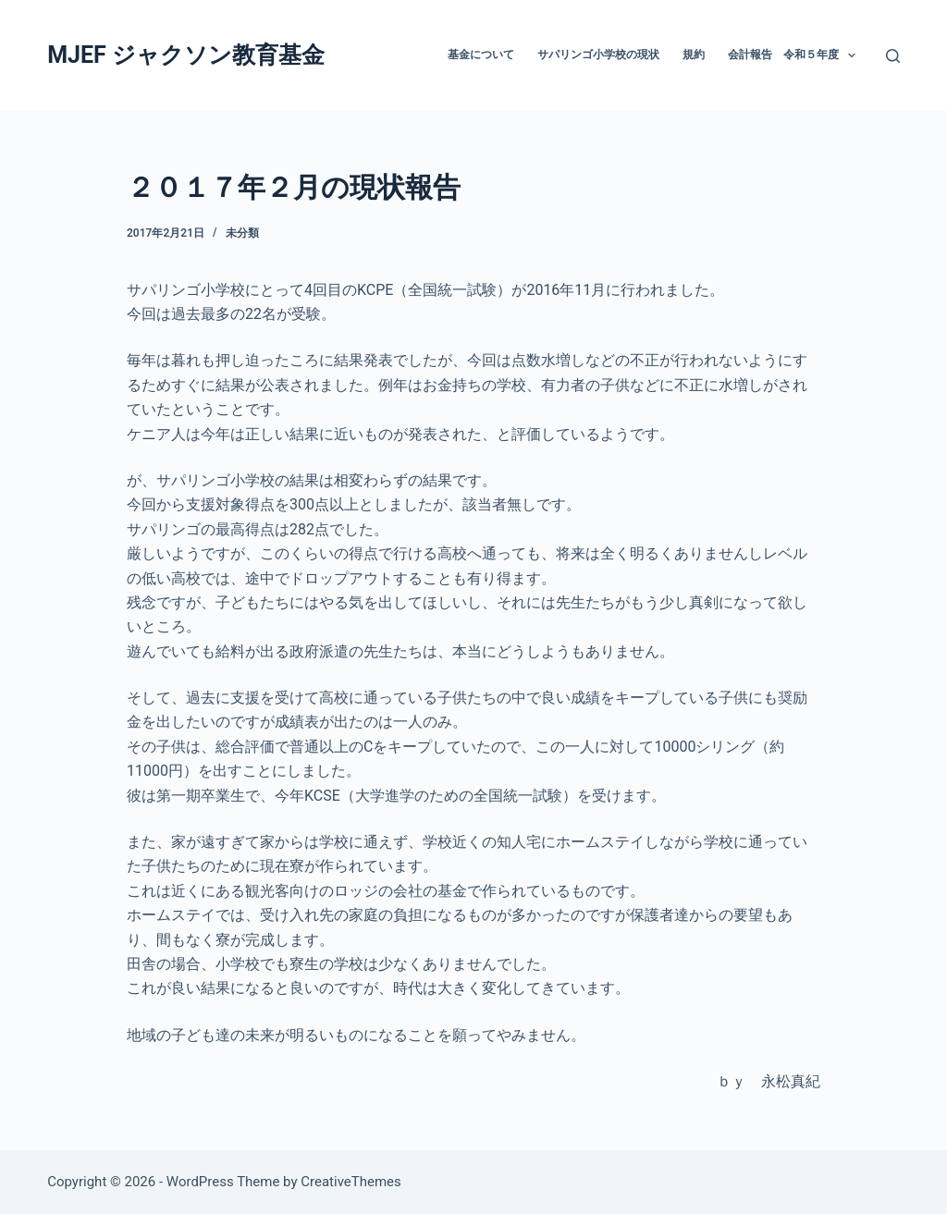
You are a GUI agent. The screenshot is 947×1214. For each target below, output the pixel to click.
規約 (694, 54)
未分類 (242, 233)
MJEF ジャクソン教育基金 (186, 55)
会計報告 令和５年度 (795, 55)
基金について (481, 54)
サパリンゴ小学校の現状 (598, 54)
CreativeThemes (351, 1181)
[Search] (893, 56)
